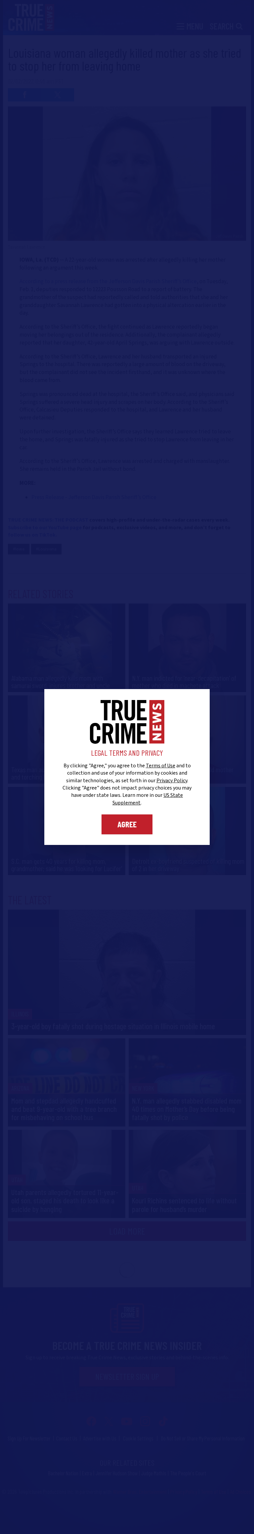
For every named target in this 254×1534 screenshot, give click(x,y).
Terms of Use (160, 765)
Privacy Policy (171, 780)
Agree (127, 824)
